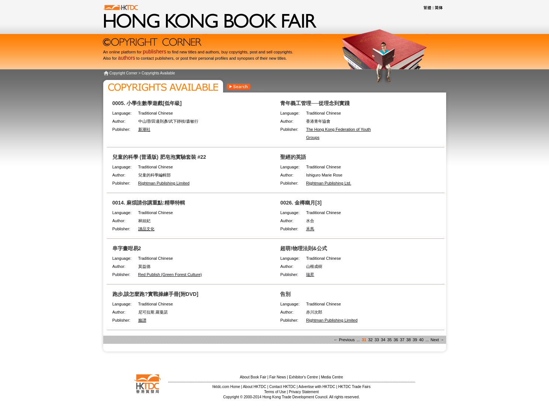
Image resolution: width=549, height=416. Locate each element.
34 (383, 340)
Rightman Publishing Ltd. (328, 183)
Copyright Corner (124, 73)
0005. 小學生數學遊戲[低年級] (147, 103)
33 (377, 340)
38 (408, 340)
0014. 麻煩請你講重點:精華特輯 (148, 203)
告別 (285, 294)
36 (395, 340)
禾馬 (310, 229)
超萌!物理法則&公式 (303, 248)
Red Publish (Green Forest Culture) (170, 274)
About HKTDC (254, 387)
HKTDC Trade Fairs (354, 387)
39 (415, 340)
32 (370, 340)
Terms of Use (275, 392)
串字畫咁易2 (126, 248)
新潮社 (144, 129)
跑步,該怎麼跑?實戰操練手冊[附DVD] (155, 294)
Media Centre (332, 377)
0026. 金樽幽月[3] (301, 203)
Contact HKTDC (282, 387)
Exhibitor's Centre (303, 377)
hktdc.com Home (226, 387)
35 (389, 340)
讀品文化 (146, 229)
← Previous (344, 340)
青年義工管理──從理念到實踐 (315, 103)
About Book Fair (253, 377)
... (358, 340)
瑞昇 (310, 274)
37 (402, 340)
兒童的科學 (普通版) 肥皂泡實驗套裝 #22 (159, 157)
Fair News (277, 377)
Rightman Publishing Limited (164, 183)
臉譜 (142, 320)
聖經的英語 (293, 157)
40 (421, 340)
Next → (437, 340)
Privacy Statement (304, 392)
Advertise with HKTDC (317, 387)
